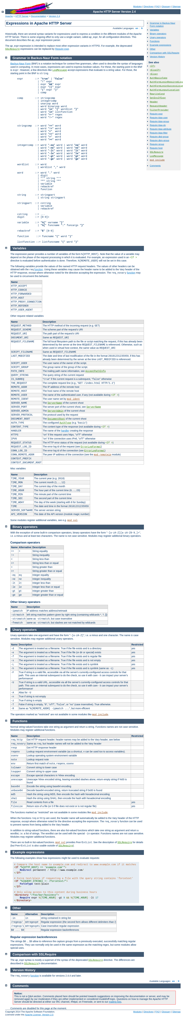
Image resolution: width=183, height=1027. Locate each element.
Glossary (166, 6)
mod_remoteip (102, 454)
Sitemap (176, 6)
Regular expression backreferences (33, 937)
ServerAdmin (55, 411)
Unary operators (158, 37)
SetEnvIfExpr (158, 98)
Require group (157, 144)
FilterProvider (159, 110)
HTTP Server (22, 16)
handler (65, 430)
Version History (157, 56)
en (137, 28)
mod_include (157, 160)
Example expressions (160, 45)
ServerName (55, 403)
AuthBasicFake (158, 78)
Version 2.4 (54, 16)
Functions (154, 41)
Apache (9, 16)
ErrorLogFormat (91, 446)
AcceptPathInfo (95, 371)
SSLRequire (12, 49)
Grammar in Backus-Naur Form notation (162, 24)
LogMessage (156, 156)
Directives (148, 6)
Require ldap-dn (158, 125)
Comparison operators (25, 542)
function (38, 269)
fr (142, 28)
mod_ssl (72, 520)
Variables (154, 30)
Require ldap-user (159, 117)
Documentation (38, 16)
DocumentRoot (56, 419)
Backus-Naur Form (20, 63)
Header (154, 102)
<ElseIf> (155, 70)
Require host (156, 148)
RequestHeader (158, 106)
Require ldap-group (159, 121)
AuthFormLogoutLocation (165, 90)
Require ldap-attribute (160, 129)
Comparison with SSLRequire (164, 52)
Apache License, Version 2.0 (39, 1014)
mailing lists (115, 1001)
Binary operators (158, 33)
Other (152, 49)
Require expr (62, 49)
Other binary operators (25, 602)
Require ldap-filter (159, 133)
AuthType (65, 422)
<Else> (154, 74)
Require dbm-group (159, 140)
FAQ (157, 6)
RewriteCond (157, 94)
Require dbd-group (159, 136)
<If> (152, 66)
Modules (137, 6)
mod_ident (73, 399)
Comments (155, 165)
